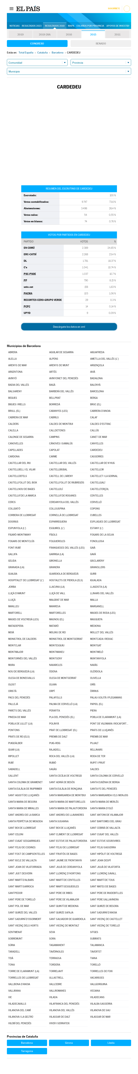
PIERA (93, 710)
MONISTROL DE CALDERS (22, 639)
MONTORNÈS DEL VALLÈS (22, 658)
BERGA (94, 397)
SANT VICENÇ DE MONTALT (64, 925)
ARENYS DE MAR (17, 365)
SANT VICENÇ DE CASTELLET (106, 919)
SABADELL (14, 769)
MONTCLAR (14, 645)
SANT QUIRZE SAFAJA (61, 912)
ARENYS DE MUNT (59, 365)
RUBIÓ (52, 762)
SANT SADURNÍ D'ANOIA (103, 912)
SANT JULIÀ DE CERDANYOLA (65, 867)
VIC (10, 997)
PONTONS (14, 730)
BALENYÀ (95, 384)
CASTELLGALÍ (97, 482)
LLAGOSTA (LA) (98, 586)
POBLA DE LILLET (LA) (20, 723)
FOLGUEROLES (57, 541)
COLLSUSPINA (57, 508)
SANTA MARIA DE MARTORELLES (67, 801)
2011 (117, 34)
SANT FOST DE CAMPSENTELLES (26, 853)
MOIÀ (11, 632)
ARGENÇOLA (97, 365)
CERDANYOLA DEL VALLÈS (64, 502)
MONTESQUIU (56, 645)
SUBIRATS (95, 938)
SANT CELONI (15, 834)
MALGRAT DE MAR (59, 599)
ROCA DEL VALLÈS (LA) (61, 756)
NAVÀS (94, 665)
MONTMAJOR (15, 652)
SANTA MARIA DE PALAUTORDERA (68, 808)
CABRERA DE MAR (18, 417)
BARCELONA (97, 391)
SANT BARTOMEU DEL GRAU (105, 821)
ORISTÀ (12, 691)
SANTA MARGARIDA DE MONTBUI (67, 795)
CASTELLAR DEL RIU (19, 463)
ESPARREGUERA (58, 521)
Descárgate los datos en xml (69, 326)
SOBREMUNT (15, 938)
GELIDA (12, 560)
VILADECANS (97, 997)
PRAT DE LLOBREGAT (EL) (63, 730)
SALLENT (13, 775)
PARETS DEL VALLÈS (19, 710)
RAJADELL (55, 749)
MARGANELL (97, 606)
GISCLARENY (97, 560)
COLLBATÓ (14, 508)
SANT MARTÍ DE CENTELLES (64, 880)
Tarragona (27, 1051)
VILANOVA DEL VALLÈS (61, 1010)
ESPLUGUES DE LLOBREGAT (105, 521)
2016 (69, 34)
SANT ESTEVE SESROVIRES (105, 840)
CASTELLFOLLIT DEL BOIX (22, 482)
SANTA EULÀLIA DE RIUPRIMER (25, 788)
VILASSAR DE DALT (59, 1016)
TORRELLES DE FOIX (101, 971)
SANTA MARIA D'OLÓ (101, 808)
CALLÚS (94, 430)
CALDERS (13, 424)
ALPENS (53, 358)
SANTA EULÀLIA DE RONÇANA (65, 788)
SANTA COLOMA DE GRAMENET (25, 782)
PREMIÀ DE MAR (99, 736)
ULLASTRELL (56, 977)
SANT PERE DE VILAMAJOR (64, 899)
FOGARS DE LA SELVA (102, 534)
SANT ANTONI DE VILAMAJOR (106, 814)
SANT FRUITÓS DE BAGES (63, 853)
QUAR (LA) (14, 749)
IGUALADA (95, 580)
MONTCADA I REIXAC (101, 639)
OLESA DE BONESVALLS (21, 678)
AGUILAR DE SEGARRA (61, 352)
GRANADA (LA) (16, 567)
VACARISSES (97, 977)
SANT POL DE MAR (18, 906)
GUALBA (12, 573)
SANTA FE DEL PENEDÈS (103, 788)
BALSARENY (15, 391)
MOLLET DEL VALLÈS (101, 632)
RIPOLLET (13, 756)
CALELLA (13, 430)
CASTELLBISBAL (58, 469)
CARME (53, 456)
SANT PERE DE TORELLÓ (21, 899)
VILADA (53, 997)
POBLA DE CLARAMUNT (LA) (105, 717)
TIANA (93, 958)
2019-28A (45, 34)
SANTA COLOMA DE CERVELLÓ (107, 775)
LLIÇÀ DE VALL (57, 593)
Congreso (37, 43)
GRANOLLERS (97, 567)
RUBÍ (10, 762)
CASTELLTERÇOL (99, 489)
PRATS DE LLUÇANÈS (102, 730)
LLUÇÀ (12, 599)
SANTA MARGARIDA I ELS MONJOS (109, 795)
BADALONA (96, 378)
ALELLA (12, 358)
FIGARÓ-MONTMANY (19, 534)
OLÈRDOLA (96, 671)
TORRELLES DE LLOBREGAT (23, 977)
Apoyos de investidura (119, 26)
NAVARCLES (55, 665)
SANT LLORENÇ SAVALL (103, 873)
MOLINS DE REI (57, 632)
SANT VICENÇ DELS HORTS (23, 925)
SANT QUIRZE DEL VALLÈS (22, 912)
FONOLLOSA (97, 541)
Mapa (71, 26)
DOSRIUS (13, 521)
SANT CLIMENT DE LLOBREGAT (66, 834)
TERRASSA (55, 958)
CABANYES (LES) (58, 410)
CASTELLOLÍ (56, 489)
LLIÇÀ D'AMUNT (16, 593)
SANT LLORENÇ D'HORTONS (65, 873)
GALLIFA (12, 554)
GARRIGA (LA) (56, 554)
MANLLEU (13, 606)
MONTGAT (95, 645)
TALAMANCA (97, 945)
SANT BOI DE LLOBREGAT (22, 827)
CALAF (93, 417)
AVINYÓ (12, 378)
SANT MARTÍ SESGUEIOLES (64, 886)
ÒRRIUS (94, 691)
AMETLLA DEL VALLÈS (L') (104, 358)
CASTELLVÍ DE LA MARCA (22, 495)
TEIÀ (10, 958)
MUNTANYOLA (98, 658)
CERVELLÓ (96, 502)
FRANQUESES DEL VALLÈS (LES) (67, 547)
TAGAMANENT (57, 945)
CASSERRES (97, 456)
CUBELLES (96, 515)
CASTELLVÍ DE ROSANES (62, 495)
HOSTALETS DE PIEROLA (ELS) (66, 580)
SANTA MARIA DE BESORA (22, 801)
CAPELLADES (15, 450)
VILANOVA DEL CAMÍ (19, 1010)
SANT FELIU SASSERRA (103, 847)
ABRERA (12, 352)
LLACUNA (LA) (57, 586)
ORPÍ (52, 691)
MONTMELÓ (96, 652)
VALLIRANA (14, 990)
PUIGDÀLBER (15, 743)
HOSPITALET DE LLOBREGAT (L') (26, 580)
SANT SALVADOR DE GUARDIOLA (67, 919)
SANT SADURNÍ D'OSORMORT (24, 919)
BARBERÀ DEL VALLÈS (61, 391)
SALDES (94, 769)
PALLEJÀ (13, 704)
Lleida (111, 1042)
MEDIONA (95, 625)
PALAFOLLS (55, 697)
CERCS (12, 502)
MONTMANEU (56, 652)
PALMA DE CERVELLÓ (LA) (63, 704)
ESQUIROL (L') (57, 528)
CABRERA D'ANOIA (100, 410)
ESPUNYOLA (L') (17, 528)
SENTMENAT (15, 932)
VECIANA (95, 990)
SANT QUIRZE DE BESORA (104, 906)
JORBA (12, 586)
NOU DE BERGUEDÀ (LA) (21, 671)
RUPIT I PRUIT (97, 762)
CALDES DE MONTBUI (61, 424)
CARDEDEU (96, 450)
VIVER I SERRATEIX (59, 1023)
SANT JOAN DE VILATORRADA (25, 867)
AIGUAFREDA (97, 352)
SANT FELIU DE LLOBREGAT (64, 847)
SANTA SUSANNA (59, 821)
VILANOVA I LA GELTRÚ (20, 1016)
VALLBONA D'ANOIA (19, 984)
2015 (93, 34)
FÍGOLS (53, 534)
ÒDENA (53, 671)
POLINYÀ (54, 723)
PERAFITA (54, 710)
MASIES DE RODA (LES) (103, 612)
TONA (11, 964)
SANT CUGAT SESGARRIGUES (24, 840)
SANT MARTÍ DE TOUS (102, 880)
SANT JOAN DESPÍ (100, 860)
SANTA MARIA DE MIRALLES (23, 808)
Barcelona (27, 1042)
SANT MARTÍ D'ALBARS (21, 880)
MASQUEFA (96, 619)
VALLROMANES (57, 990)
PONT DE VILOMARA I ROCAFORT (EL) (109, 723)
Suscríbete (114, 8)
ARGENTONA (15, 371)
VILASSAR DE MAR (100, 1016)
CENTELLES (96, 495)
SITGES (94, 932)
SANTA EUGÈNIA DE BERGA (105, 782)
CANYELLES (96, 443)
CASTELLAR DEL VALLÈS (62, 463)
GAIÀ (92, 547)
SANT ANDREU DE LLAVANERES (66, 814)
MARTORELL (15, 612)
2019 (20, 34)
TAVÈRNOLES (56, 951)
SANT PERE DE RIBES (61, 893)
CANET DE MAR (98, 437)
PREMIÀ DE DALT (58, 736)
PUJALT (94, 743)
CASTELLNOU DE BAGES (21, 489)
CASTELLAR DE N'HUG (102, 463)
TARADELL (14, 951)
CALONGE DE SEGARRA (20, 437)
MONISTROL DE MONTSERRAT (66, 639)
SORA (52, 938)
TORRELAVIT (56, 971)
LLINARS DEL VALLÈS (102, 593)
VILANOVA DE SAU (100, 1010)
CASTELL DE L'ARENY (61, 476)
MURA (11, 665)
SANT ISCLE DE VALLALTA (22, 860)
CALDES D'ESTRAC (100, 424)
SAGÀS (53, 769)
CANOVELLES (15, 443)
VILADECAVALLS (17, 1003)
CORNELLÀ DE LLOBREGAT (63, 515)
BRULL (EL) (14, 410)
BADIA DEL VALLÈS (18, 384)
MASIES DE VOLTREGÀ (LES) (23, 619)
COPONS (95, 508)
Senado (101, 43)
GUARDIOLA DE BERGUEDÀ (63, 573)
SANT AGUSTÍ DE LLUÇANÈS (23, 795)
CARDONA (14, 456)
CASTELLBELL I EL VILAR (21, 469)
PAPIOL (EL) (96, 704)
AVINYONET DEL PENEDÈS (63, 378)
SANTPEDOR (15, 893)
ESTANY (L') (96, 528)
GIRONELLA (55, 560)
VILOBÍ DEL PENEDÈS (19, 1023)
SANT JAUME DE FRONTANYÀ (65, 860)
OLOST (12, 684)
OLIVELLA (95, 678)
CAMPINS (54, 437)
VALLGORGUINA (98, 984)
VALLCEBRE (55, 984)
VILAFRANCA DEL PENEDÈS (64, 1003)
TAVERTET (96, 951)
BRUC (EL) (95, 404)
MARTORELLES (57, 612)
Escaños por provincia (90, 26)
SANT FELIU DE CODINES (22, 847)
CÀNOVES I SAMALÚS (61, 443)
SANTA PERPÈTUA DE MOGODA (25, 821)
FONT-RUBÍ (14, 547)
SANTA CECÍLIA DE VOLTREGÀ (65, 775)
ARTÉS (53, 371)
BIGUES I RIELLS (17, 404)
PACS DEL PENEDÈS (19, 697)
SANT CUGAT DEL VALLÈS (104, 834)
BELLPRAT (55, 397)
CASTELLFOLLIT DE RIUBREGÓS (66, 482)
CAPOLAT (54, 450)
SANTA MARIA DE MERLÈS (104, 801)
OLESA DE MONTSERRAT (63, 678)
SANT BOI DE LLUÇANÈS (62, 827)
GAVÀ (93, 554)
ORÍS (93, 684)
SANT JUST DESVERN (20, 873)
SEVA (52, 932)
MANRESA (54, 606)
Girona (69, 1042)
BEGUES (12, 397)
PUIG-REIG (54, 743)
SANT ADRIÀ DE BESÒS (62, 782)
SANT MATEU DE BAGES (103, 886)
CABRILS (54, 417)
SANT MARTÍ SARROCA (21, 886)
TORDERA (54, 964)
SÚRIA (11, 945)
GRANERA (54, 567)
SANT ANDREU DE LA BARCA (24, 814)
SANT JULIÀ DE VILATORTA (105, 867)
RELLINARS (96, 749)
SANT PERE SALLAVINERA (104, 899)
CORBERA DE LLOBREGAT (22, 515)
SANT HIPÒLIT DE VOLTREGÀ (106, 853)
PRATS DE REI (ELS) (19, 736)
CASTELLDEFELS (17, 476)
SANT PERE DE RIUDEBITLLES (106, 893)
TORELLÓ (95, 964)
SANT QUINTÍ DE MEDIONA (63, 906)
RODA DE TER (97, 756)
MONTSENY (55, 658)
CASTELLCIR (97, 469)
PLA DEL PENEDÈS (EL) (61, 717)
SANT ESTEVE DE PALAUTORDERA (68, 840)
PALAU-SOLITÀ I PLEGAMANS (106, 697)
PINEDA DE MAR (17, 717)
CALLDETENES (57, 430)
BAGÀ (52, 384)
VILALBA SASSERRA (101, 1003)
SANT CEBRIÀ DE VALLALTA (105, 827)
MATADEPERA (15, 625)
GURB (93, 573)
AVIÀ (92, 371)
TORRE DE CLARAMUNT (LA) (23, 971)
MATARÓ (54, 625)
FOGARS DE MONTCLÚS (21, 541)
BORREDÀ (54, 404)
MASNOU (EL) (56, 619)
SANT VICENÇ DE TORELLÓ (105, 925)
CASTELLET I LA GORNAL (104, 476)
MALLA (94, 599)
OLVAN (53, 684)
